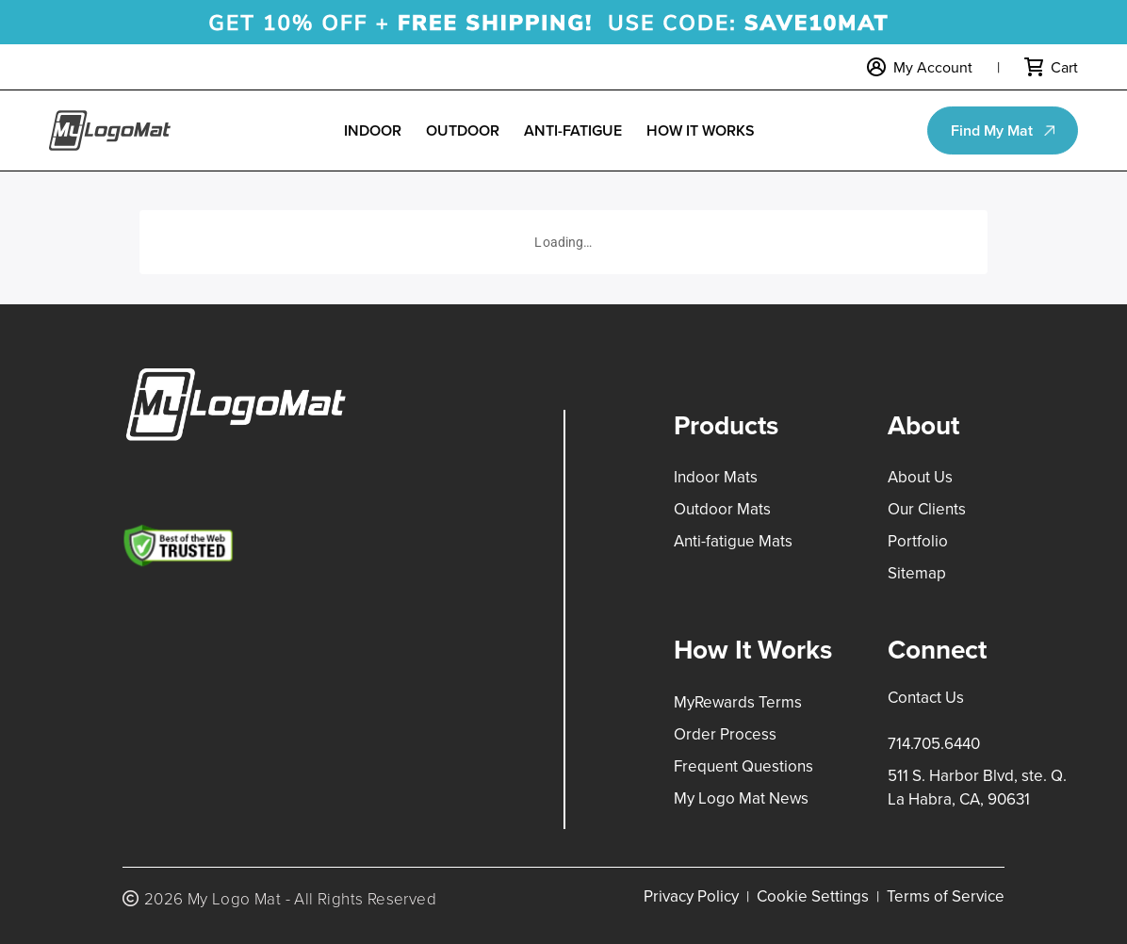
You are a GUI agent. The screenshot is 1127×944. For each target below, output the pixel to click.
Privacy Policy (691, 896)
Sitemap (917, 573)
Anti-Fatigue (573, 130)
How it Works (700, 130)
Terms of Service (945, 896)
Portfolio (918, 540)
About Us (920, 476)
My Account (932, 67)
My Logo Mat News (741, 798)
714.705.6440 (934, 743)
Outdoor (462, 130)
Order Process (725, 734)
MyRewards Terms (738, 702)
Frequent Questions (743, 766)
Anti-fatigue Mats (733, 540)
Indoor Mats (716, 476)
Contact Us (926, 697)
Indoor (372, 130)
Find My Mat (992, 130)
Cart (1064, 67)
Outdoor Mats (722, 508)
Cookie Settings (813, 896)
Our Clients (927, 508)
